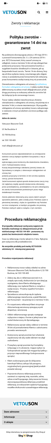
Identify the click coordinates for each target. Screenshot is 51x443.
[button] (45, 3)
